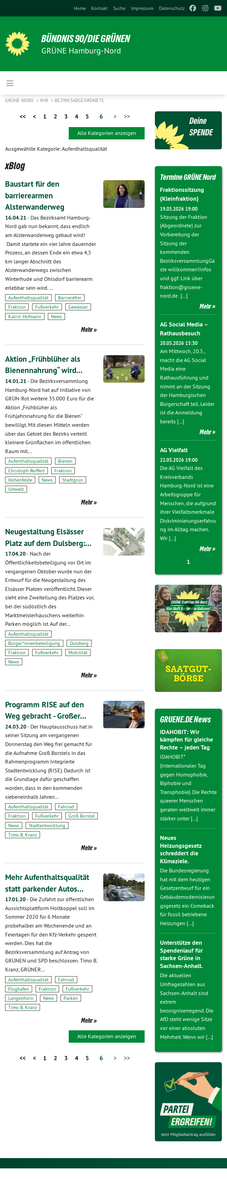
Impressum (142, 8)
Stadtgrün (72, 480)
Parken (71, 998)
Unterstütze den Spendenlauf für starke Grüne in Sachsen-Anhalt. (181, 964)
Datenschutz (172, 8)
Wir (45, 100)
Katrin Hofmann (24, 316)
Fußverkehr (47, 307)
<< (22, 116)
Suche (119, 8)
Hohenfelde (20, 480)
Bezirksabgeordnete (79, 100)
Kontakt (99, 8)
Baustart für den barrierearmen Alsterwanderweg (35, 195)
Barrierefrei (69, 298)
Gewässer (78, 307)
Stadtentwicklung (47, 825)
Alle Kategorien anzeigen (106, 132)
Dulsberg (79, 643)
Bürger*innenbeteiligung (34, 643)
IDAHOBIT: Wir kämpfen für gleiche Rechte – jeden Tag (186, 750)
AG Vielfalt (174, 460)
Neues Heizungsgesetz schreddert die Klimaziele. (180, 860)
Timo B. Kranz (22, 834)
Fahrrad (66, 807)
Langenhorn (21, 998)
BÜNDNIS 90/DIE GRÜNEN (89, 38)
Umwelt (16, 489)
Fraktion (17, 307)
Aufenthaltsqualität (28, 298)
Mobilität (78, 652)
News (56, 316)
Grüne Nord (20, 100)
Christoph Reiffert (26, 470)
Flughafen (18, 988)
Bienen (65, 461)
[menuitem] (80, 8)
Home (80, 8)
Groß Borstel (81, 816)
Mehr (87, 329)
